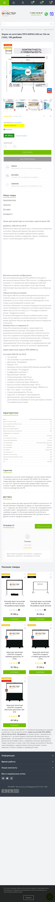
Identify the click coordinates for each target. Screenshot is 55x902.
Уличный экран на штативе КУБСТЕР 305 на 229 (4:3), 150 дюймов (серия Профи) (14, 603)
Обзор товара (9, 195)
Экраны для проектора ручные (14, 29)
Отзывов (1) (7, 214)
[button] (23, 2)
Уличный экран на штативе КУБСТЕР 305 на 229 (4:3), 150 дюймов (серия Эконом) (40, 603)
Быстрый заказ (27, 159)
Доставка (14, 175)
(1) (20, 116)
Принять (28, 898)
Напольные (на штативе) (34, 29)
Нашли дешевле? (21, 135)
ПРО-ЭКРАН (18, 122)
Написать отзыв (43, 526)
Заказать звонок (36, 15)
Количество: (8, 143)
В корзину (27, 152)
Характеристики (9, 200)
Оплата (14, 166)
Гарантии (15, 183)
